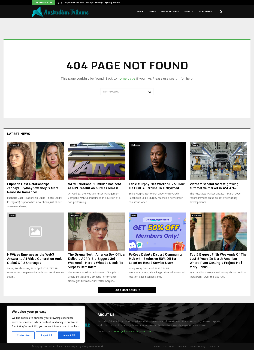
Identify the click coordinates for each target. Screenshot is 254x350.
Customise (23, 335)
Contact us (214, 346)
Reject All (46, 335)
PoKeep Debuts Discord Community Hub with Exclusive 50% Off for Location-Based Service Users (156, 258)
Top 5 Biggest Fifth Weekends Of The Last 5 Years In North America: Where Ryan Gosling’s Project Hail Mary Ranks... (218, 260)
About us (182, 346)
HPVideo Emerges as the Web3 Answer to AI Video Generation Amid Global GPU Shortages (34, 258)
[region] (46, 324)
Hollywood (206, 11)
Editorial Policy (197, 346)
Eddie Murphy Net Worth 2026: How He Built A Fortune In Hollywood (157, 186)
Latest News (18, 133)
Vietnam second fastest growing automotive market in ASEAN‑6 (214, 186)
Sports (188, 11)
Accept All (69, 335)
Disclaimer (169, 346)
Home (140, 11)
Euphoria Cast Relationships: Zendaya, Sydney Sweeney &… (95, 2)
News (152, 11)
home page (126, 78)
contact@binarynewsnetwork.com (131, 331)
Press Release (170, 11)
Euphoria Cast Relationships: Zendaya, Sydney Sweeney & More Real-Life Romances (33, 188)
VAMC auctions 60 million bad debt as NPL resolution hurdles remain (94, 186)
